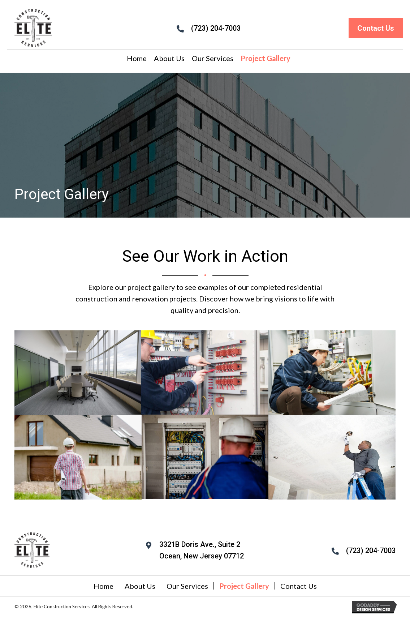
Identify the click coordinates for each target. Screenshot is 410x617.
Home (103, 586)
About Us (140, 586)
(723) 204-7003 (216, 28)
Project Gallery (244, 586)
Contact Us (298, 586)
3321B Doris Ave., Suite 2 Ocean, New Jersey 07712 (201, 550)
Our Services (187, 586)
